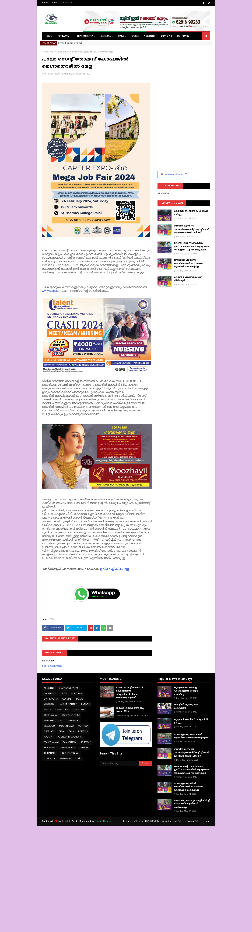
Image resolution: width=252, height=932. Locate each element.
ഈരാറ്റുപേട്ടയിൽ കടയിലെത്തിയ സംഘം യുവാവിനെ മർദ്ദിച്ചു (188, 263)
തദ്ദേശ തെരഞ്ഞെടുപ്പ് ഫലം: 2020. (130, 710)
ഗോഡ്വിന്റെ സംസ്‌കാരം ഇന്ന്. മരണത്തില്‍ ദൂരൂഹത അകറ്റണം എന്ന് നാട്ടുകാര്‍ (191, 246)
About (54, 3)
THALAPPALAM (68, 748)
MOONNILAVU (66, 726)
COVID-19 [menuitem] (166, 36)
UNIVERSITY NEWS (70, 753)
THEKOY (84, 748)
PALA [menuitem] (121, 36)
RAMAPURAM (69, 742)
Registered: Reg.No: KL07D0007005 (141, 821)
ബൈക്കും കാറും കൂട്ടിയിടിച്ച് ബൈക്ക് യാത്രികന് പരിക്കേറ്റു (192, 804)
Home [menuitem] (48, 36)
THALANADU (50, 748)
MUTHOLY (83, 726)
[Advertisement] (184, 103)
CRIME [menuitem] (135, 36)
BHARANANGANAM (68, 688)
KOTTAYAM (78, 710)
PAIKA (62, 731)
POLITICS (83, 731)
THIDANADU (50, 753)
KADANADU (49, 704)
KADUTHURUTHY (68, 704)
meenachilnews (52, 74)
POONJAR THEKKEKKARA (70, 737)
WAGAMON (65, 758)
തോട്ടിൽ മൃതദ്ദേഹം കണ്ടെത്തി (186, 706)
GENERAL (66, 699)
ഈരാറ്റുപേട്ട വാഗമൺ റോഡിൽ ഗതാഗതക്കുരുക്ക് (191, 736)
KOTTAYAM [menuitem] (63, 36)
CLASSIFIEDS (50, 693)
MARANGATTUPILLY (54, 721)
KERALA (47, 710)
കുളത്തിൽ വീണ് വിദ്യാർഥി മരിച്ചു (191, 213)
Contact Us (66, 3)
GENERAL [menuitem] (106, 36)
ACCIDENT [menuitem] (150, 36)
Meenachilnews (174, 174)
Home (45, 3)
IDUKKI (79, 699)
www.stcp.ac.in (52, 291)
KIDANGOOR (61, 710)
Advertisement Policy (173, 821)
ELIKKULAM (77, 693)
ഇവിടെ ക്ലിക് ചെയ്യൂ (114, 569)
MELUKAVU (49, 726)
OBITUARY (49, 731)
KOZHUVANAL (51, 715)
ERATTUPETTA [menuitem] (85, 36)
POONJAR (48, 737)
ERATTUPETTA (51, 699)
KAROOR (85, 704)
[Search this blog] (119, 763)
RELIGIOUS (86, 742)
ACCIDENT (49, 688)
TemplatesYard (69, 821)
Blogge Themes (103, 821)
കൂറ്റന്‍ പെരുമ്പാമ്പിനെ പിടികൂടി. (188, 279)
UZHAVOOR (49, 758)
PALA (52, 52)
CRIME (64, 693)
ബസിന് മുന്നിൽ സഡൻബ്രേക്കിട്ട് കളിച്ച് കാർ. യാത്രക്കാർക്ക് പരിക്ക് (192, 229)
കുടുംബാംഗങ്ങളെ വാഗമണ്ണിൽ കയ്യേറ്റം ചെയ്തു (187, 691)
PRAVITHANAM (51, 742)
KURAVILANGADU (71, 715)
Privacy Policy (194, 821)
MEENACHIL (74, 721)
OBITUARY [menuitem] (183, 36)
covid (78, 758)
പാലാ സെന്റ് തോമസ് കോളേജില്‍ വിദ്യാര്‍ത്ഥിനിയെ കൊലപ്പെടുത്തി (129, 692)
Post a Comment (52, 666)
